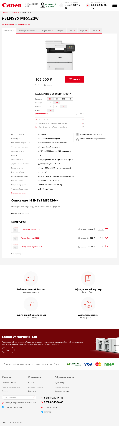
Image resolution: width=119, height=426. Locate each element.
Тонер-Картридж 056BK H (31, 247)
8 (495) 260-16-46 (53, 397)
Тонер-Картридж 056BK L (31, 229)
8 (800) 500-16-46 (53, 402)
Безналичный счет (62, 387)
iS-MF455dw (9, 24)
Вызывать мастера (62, 391)
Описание (9, 31)
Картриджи (47, 31)
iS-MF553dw (22, 24)
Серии (72, 31)
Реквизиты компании (13, 407)
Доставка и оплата (35, 387)
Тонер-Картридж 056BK (30, 238)
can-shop (47, 412)
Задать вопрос (60, 382)
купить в (78, 85)
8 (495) (73, 6)
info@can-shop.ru (51, 407)
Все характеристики (28, 31)
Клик (8, 350)
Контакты (32, 391)
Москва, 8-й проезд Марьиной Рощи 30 (20, 403)
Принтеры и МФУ (9, 382)
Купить (76, 79)
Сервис (83, 31)
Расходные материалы (11, 387)
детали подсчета (41, 114)
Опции (60, 31)
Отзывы (96, 31)
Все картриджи (17, 254)
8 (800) (99, 6)
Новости (31, 382)
